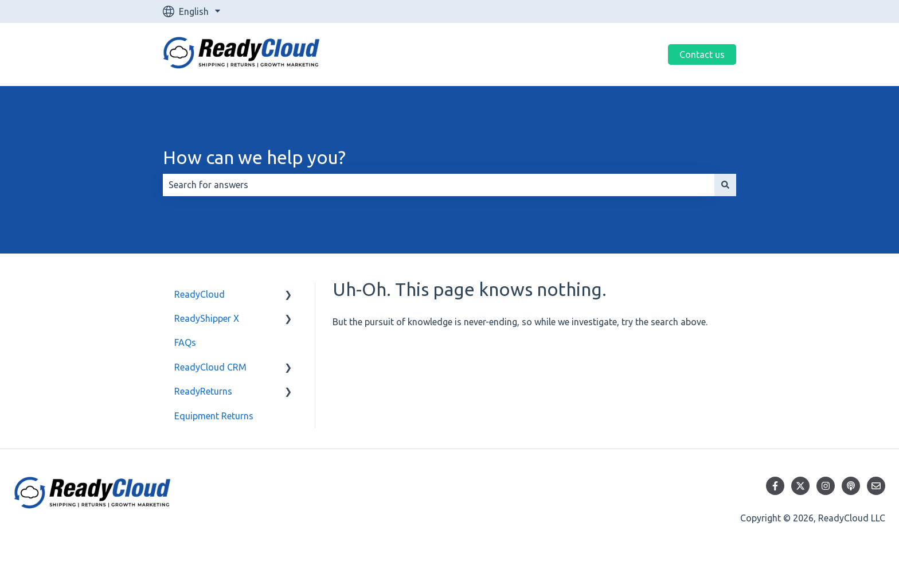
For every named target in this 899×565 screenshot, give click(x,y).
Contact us (702, 54)
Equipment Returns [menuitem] (213, 416)
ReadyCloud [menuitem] (199, 294)
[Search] (725, 185)
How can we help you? (254, 157)
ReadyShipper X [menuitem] (206, 318)
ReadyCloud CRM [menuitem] (210, 367)
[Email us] (876, 486)
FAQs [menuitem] (185, 342)
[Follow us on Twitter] (800, 486)
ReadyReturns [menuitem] (203, 391)
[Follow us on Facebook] (775, 486)
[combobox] (438, 185)
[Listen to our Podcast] (851, 486)
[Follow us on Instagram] (825, 486)
